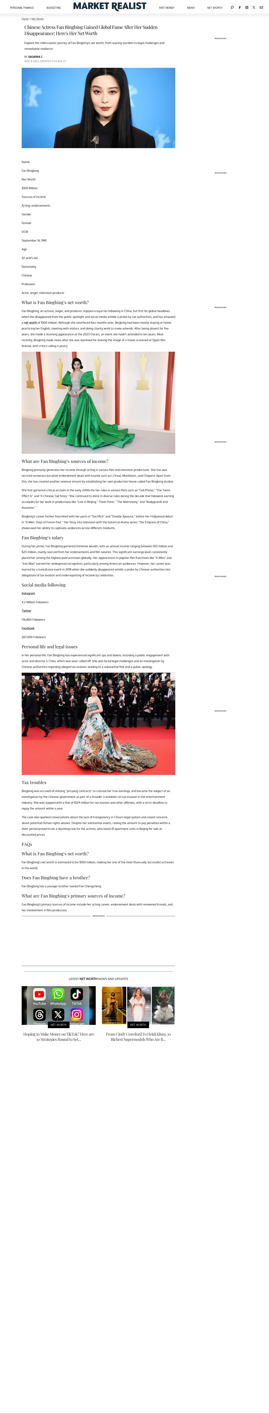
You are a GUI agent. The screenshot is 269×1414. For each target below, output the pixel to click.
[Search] (232, 6)
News (191, 7)
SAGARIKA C (35, 56)
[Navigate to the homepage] (110, 6)
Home (25, 18)
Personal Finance (22, 7)
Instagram (28, 593)
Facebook (28, 628)
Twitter (26, 611)
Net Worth (214, 7)
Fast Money (167, 7)
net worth (30, 322)
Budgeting (54, 7)
